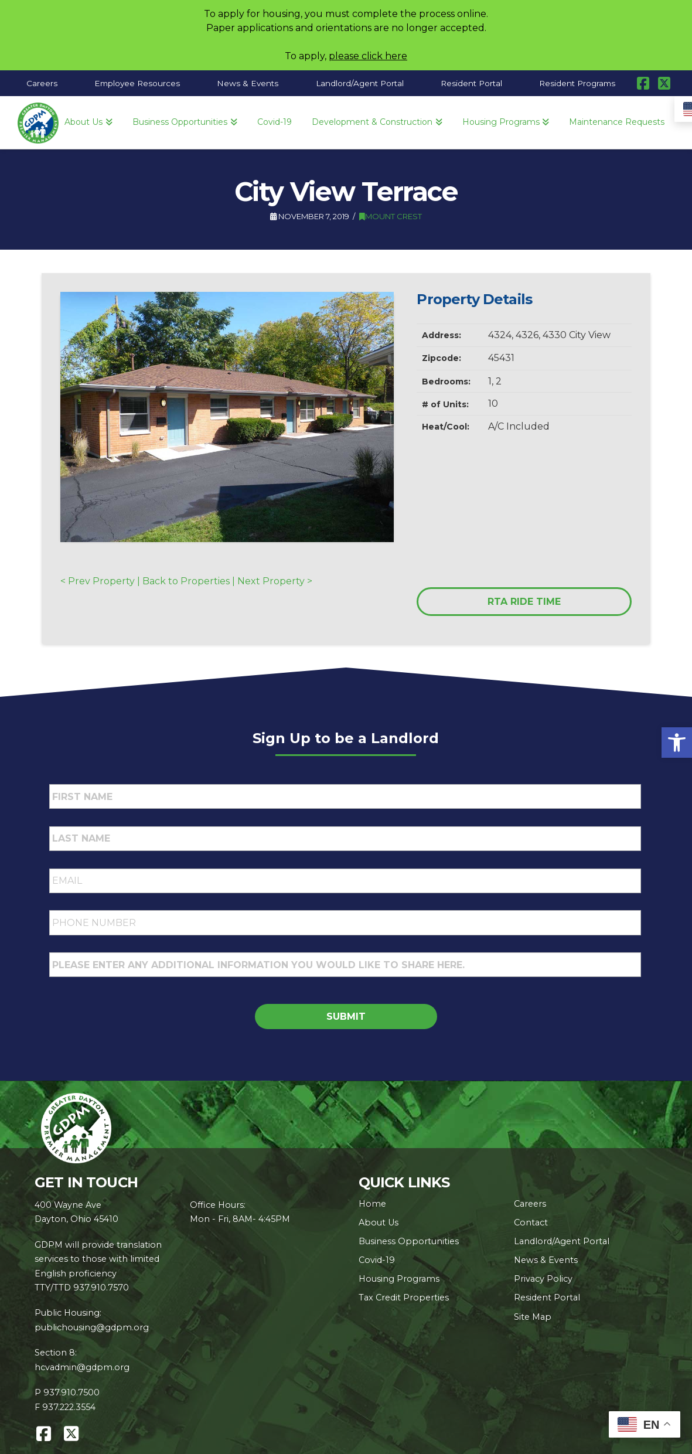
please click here (368, 56)
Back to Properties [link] (186, 581)
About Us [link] (378, 1222)
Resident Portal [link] (547, 1297)
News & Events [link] (546, 1260)
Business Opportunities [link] (409, 1241)
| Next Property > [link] (271, 581)
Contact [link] (531, 1222)
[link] (677, 742)
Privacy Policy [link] (543, 1278)
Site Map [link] (532, 1317)
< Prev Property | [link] (101, 581)
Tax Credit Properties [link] (404, 1297)
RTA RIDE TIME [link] (524, 601)
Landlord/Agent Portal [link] (561, 1241)
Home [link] (372, 1203)
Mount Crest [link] (390, 216)
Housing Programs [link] (399, 1278)
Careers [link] (530, 1203)
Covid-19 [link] (377, 1260)
